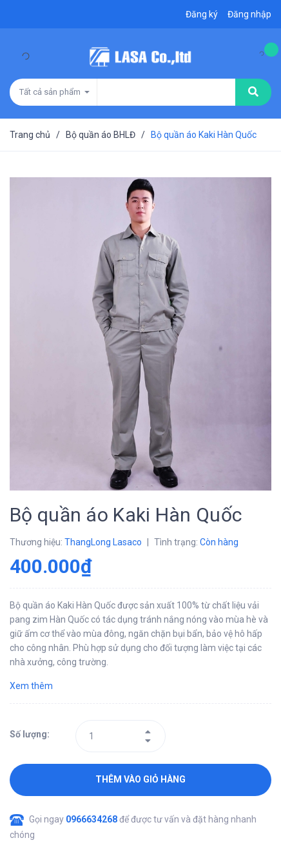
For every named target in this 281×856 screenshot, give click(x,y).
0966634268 (92, 819)
